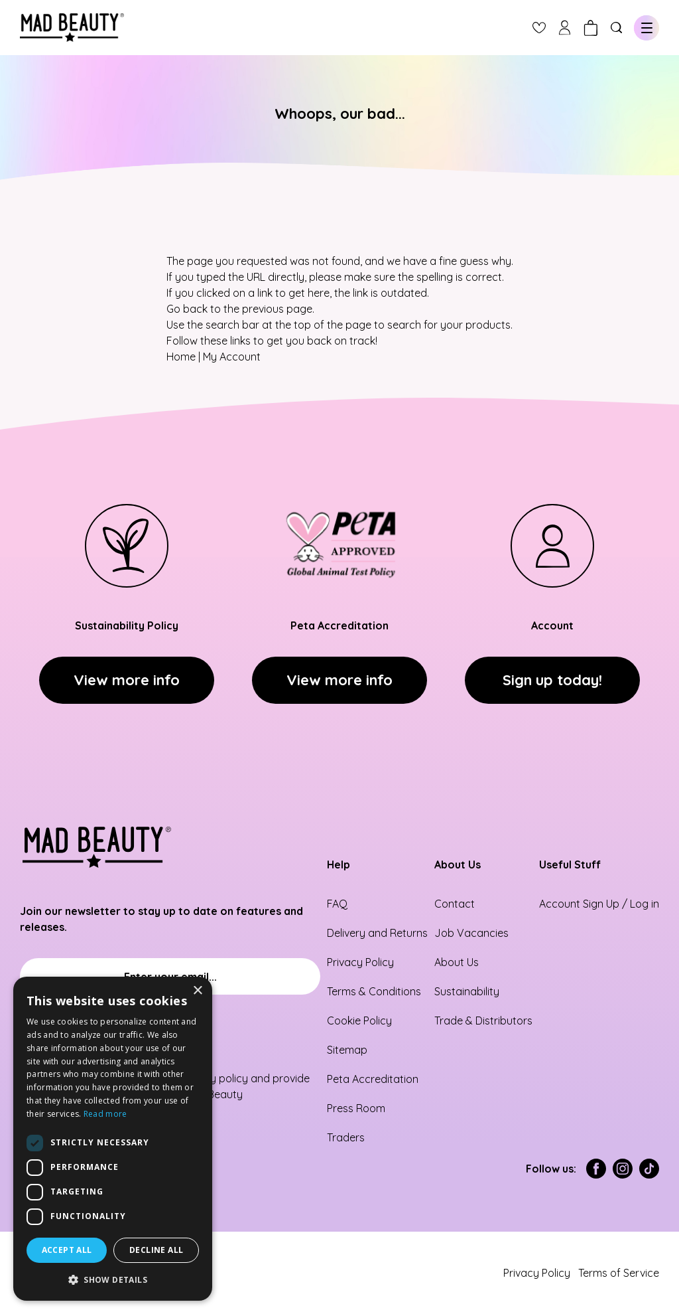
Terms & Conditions (374, 991)
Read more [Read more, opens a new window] (105, 1113)
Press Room (356, 1108)
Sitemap (347, 1049)
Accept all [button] (67, 1250)
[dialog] (112, 1139)
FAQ (337, 903)
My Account (232, 356)
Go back (187, 308)
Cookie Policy (359, 1020)
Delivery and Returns (377, 933)
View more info (127, 680)
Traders (346, 1137)
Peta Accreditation (372, 1079)
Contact (454, 903)
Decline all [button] (156, 1250)
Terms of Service (618, 1272)
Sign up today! (552, 680)
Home (181, 356)
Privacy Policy (360, 962)
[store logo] (72, 27)
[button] (113, 1279)
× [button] (197, 991)
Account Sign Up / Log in (599, 903)
